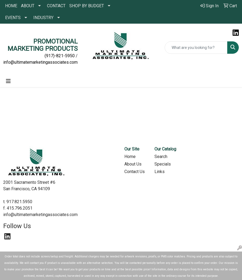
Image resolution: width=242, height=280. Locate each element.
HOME (11, 5)
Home (130, 156)
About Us (133, 164)
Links (159, 171)
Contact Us (134, 171)
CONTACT (56, 5)
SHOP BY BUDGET (86, 5)
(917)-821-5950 (60, 55)
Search (160, 156)
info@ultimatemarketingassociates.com (40, 62)
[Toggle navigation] (8, 81)
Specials (162, 164)
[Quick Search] (196, 47)
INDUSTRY (43, 17)
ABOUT (27, 5)
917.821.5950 (19, 201)
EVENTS (13, 17)
